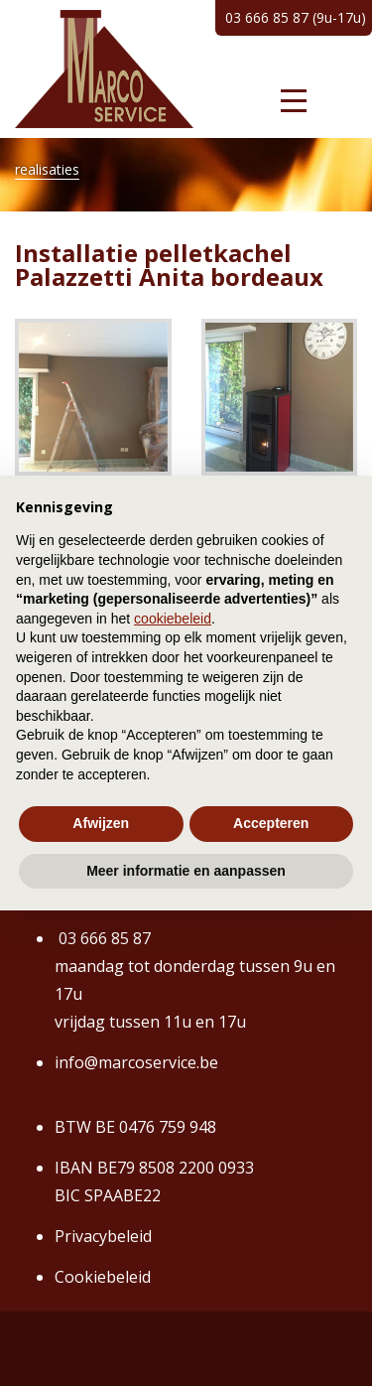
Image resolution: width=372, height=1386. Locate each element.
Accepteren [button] (271, 823)
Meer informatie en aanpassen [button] (186, 871)
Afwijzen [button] (100, 823)
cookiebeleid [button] (172, 618)
